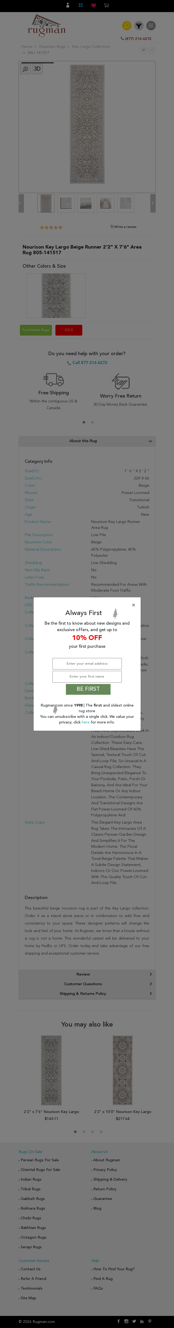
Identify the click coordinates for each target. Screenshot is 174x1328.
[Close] (88, 605)
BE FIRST (88, 689)
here (86, 722)
